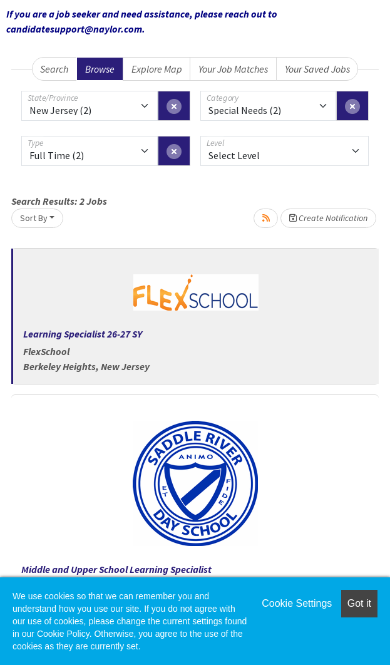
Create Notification (328, 218)
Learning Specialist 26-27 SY (82, 333)
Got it (359, 603)
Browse (100, 69)
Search (54, 69)
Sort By (34, 218)
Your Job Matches (233, 69)
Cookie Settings (297, 603)
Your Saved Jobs (317, 69)
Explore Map (156, 69)
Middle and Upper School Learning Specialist (116, 569)
